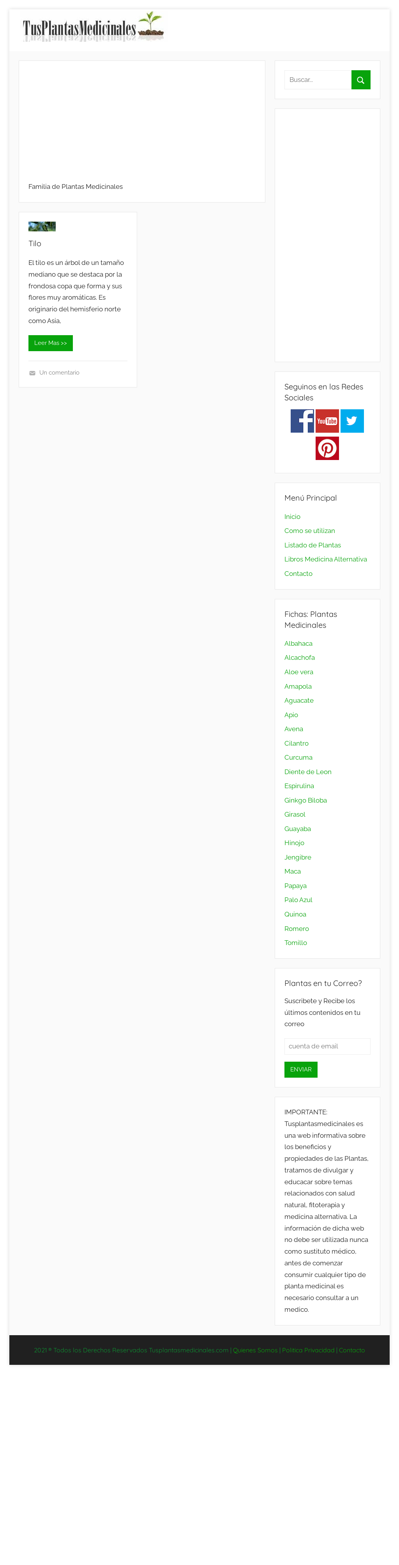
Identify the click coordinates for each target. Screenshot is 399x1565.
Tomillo (295, 943)
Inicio (292, 516)
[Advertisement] (142, 124)
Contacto (298, 573)
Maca (292, 871)
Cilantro (296, 743)
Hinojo (294, 843)
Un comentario (59, 372)
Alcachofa (299, 657)
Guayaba (297, 829)
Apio (291, 715)
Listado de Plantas (312, 545)
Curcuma (298, 757)
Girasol (294, 814)
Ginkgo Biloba (305, 800)
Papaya (295, 886)
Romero (296, 929)
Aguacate (299, 700)
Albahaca (298, 643)
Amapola (298, 686)
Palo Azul (298, 900)
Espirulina (299, 786)
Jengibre (297, 857)
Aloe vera (298, 672)
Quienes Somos (255, 1350)
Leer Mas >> (50, 342)
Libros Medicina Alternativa (325, 559)
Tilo (34, 243)
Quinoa (295, 914)
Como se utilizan (309, 531)
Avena (293, 729)
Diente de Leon (308, 772)
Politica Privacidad (308, 1350)
